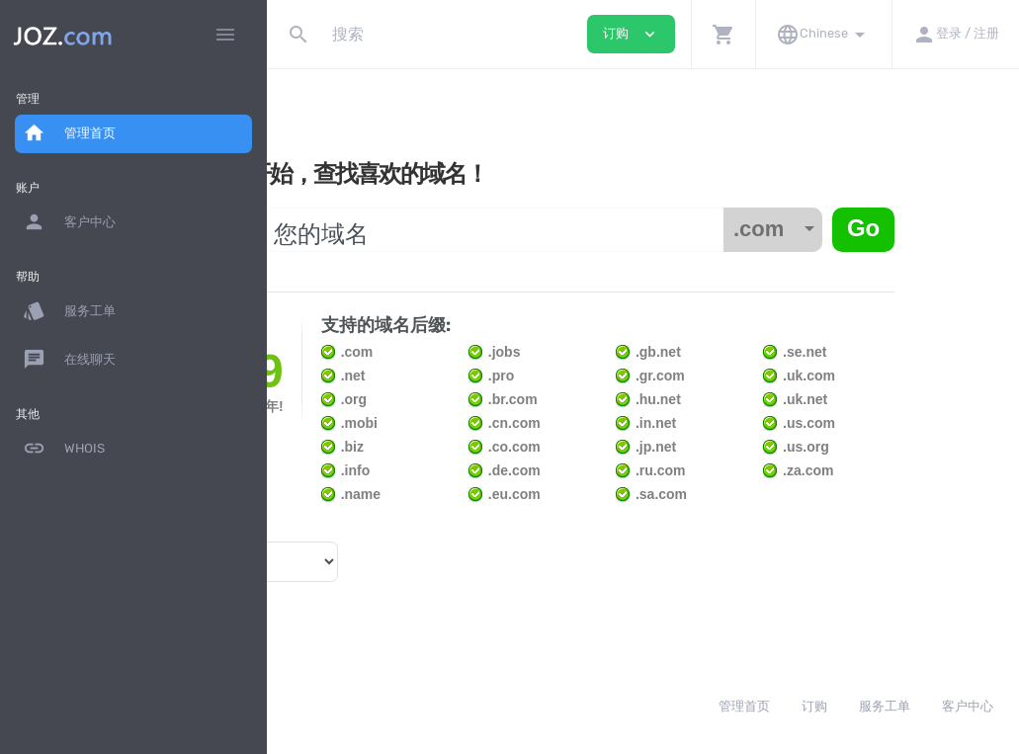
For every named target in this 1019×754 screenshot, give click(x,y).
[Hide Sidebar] (225, 34)
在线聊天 (69, 360)
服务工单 (69, 311)
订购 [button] (631, 34)
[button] (723, 34)
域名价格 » (326, 593)
